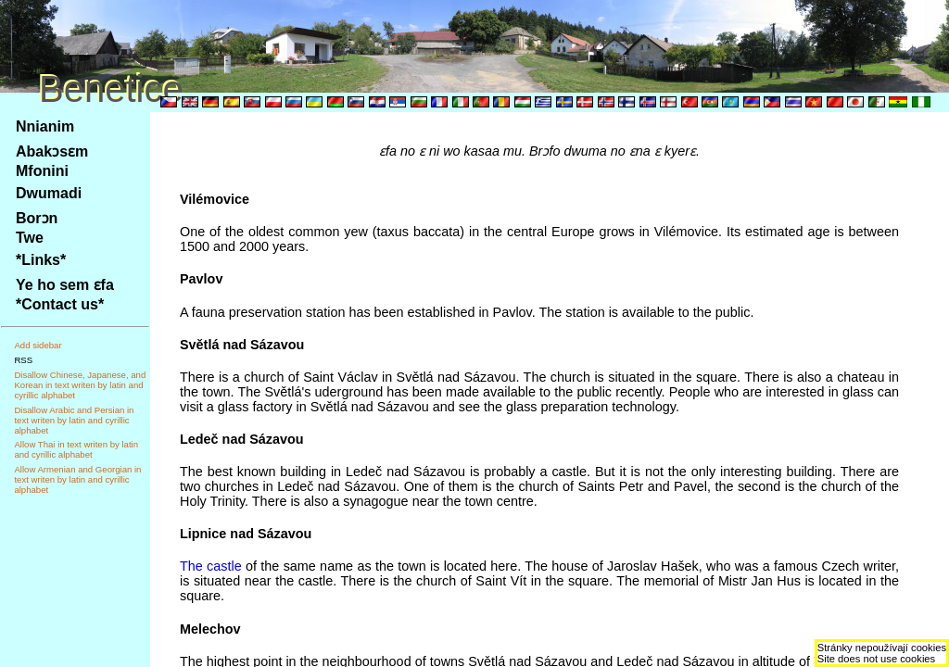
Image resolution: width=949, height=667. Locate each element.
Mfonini (42, 171)
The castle (211, 566)
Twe (30, 237)
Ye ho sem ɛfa (65, 285)
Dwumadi (49, 193)
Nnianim (45, 126)
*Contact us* (60, 304)
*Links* (41, 260)
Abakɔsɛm (52, 151)
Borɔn (36, 218)
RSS (23, 360)
